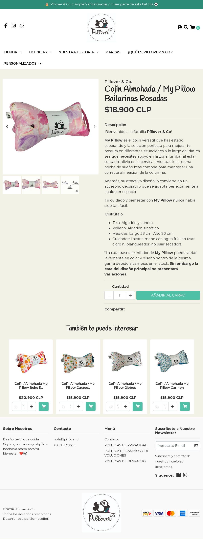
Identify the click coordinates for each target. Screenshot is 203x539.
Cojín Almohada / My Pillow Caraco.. (78, 387)
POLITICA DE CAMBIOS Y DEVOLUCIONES (126, 453)
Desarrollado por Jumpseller (25, 519)
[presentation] (7, 128)
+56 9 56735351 (65, 445)
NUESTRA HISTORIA (76, 54)
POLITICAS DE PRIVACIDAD (125, 445)
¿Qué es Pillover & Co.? (150, 54)
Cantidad (120, 288)
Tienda (10, 54)
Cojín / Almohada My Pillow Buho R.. (31, 387)
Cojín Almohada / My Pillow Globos (125, 387)
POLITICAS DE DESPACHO (125, 461)
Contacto (111, 440)
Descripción (115, 126)
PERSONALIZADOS (20, 65)
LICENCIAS (38, 54)
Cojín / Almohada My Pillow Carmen (172, 387)
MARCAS (112, 54)
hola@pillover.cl (66, 440)
